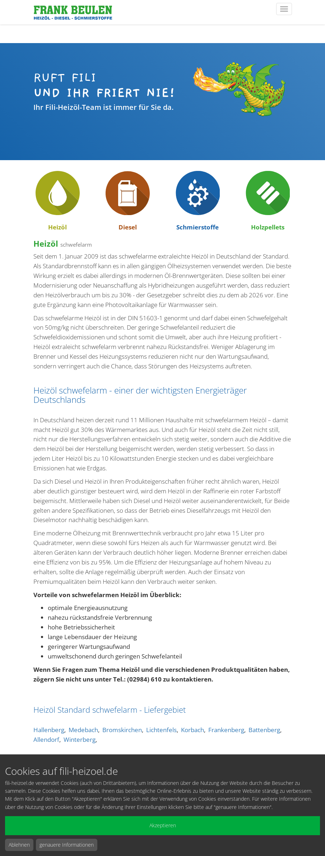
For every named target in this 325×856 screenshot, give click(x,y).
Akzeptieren (162, 825)
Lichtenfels (161, 730)
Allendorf (46, 739)
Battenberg (264, 730)
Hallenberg (48, 730)
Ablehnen (19, 844)
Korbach (192, 730)
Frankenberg (226, 730)
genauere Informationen (67, 844)
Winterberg (80, 739)
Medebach (83, 730)
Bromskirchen (122, 730)
